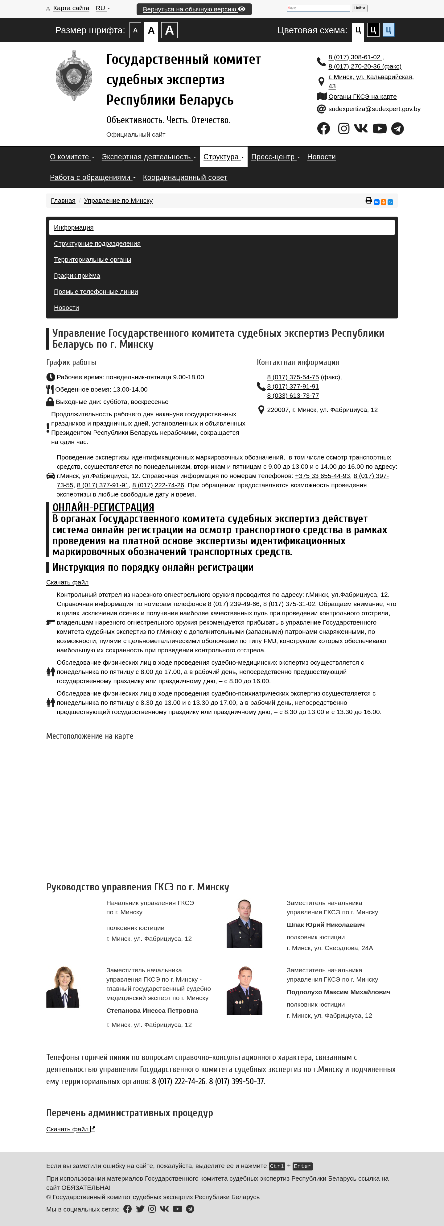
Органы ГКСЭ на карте (363, 96)
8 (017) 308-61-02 (355, 56)
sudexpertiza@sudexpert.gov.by (375, 108)
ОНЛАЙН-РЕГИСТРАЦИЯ (103, 507)
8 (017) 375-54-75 (293, 376)
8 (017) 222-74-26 (158, 484)
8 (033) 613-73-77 (293, 395)
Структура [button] (224, 157)
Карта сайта (71, 7)
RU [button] (103, 7)
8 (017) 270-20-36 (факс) (365, 66)
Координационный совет (185, 177)
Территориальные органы (92, 259)
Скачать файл (67, 582)
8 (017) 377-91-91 (293, 386)
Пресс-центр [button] (275, 157)
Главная (63, 200)
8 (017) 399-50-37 (236, 1081)
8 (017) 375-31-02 (289, 603)
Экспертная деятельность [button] (149, 157)
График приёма (77, 275)
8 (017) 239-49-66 (234, 603)
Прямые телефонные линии (96, 291)
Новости (321, 157)
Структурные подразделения (97, 243)
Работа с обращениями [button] (93, 177)
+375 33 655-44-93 (322, 475)
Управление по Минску (118, 200)
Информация (74, 227)
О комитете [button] (72, 157)
